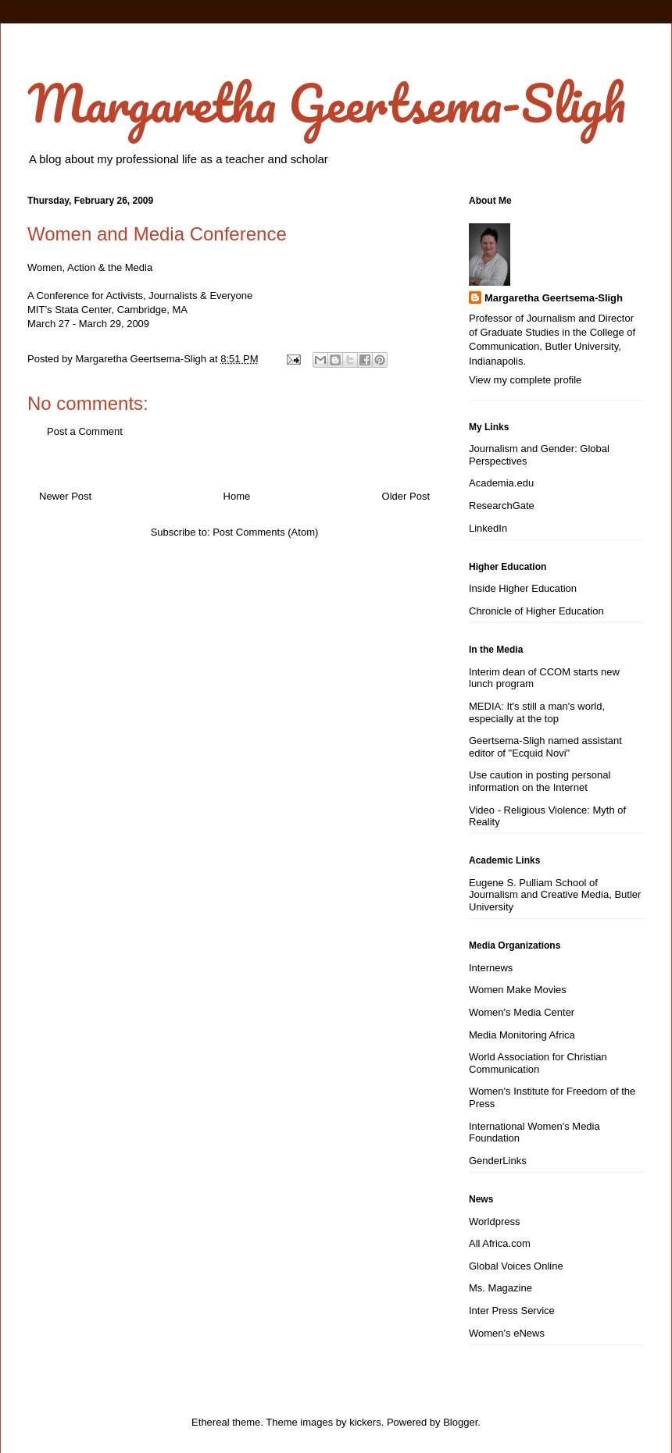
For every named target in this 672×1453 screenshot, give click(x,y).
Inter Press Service (512, 1310)
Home (237, 496)
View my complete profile (525, 380)
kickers (365, 1422)
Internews (491, 968)
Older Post (406, 496)
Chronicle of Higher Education (536, 611)
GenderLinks (498, 1160)
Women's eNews (507, 1333)
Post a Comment (85, 431)
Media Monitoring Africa (522, 1035)
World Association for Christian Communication (538, 1063)
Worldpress (494, 1221)
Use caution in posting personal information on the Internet (539, 781)
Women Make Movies (518, 989)
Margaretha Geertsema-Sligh (326, 103)
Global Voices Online (516, 1266)
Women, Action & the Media (89, 267)
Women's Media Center (521, 1012)
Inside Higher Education (523, 588)
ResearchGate (501, 505)
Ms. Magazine (500, 1288)
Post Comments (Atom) (265, 532)
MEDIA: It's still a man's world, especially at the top (537, 712)
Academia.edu (501, 483)
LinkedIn (488, 528)
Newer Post (65, 496)
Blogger (460, 1422)
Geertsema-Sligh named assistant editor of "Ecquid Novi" (545, 747)
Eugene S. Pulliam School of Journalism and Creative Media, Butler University (555, 895)
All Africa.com (500, 1243)
